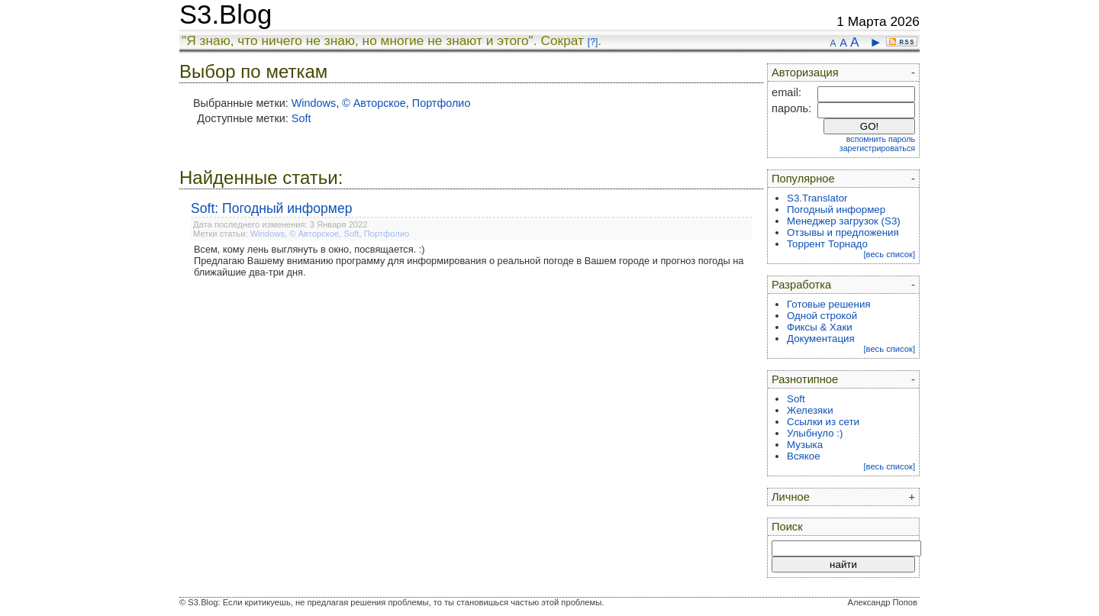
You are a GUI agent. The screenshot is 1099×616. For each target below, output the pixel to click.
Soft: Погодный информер (272, 208)
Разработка (801, 285)
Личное (791, 497)
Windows (314, 103)
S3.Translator (817, 198)
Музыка (805, 444)
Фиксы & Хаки (819, 327)
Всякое (803, 456)
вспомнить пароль (880, 139)
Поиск (787, 527)
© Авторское (374, 103)
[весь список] (889, 254)
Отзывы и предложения (843, 232)
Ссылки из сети (823, 421)
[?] (593, 42)
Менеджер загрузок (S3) (844, 221)
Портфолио (441, 103)
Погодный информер (836, 209)
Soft (301, 118)
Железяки (810, 410)
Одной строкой (822, 315)
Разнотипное (805, 379)
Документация (821, 338)
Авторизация (805, 72)
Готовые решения (829, 304)
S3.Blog (225, 14)
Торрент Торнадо (827, 244)
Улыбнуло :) (815, 433)
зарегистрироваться (877, 148)
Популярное (803, 179)
